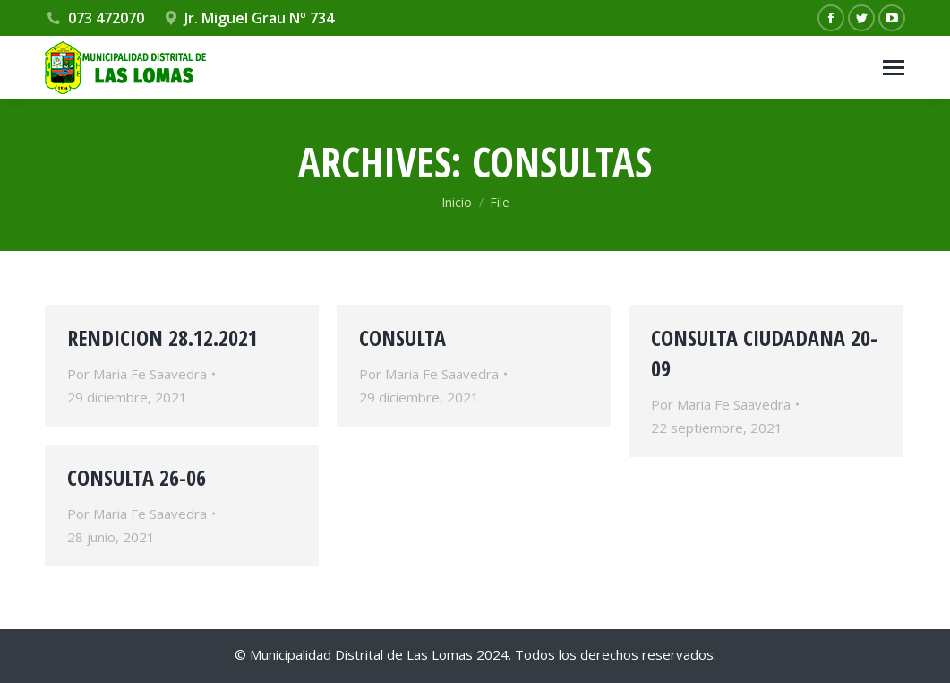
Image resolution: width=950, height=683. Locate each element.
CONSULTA (402, 337)
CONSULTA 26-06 (136, 477)
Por (137, 374)
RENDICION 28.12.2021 (162, 337)
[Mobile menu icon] (893, 67)
